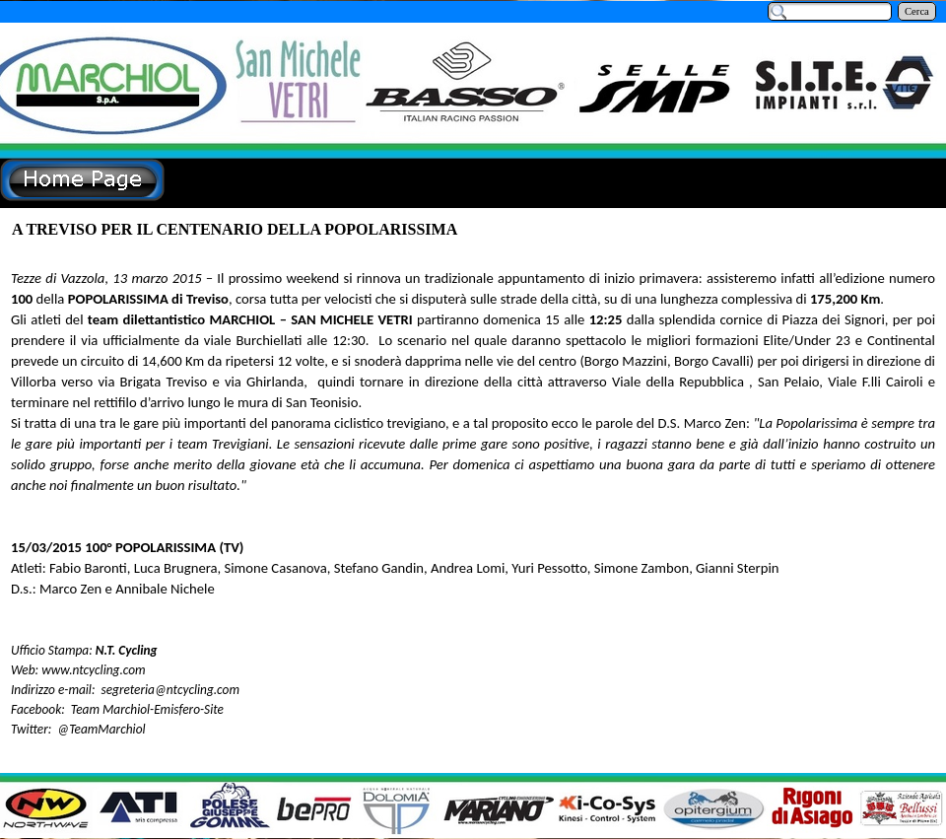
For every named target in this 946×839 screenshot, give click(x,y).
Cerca (917, 11)
